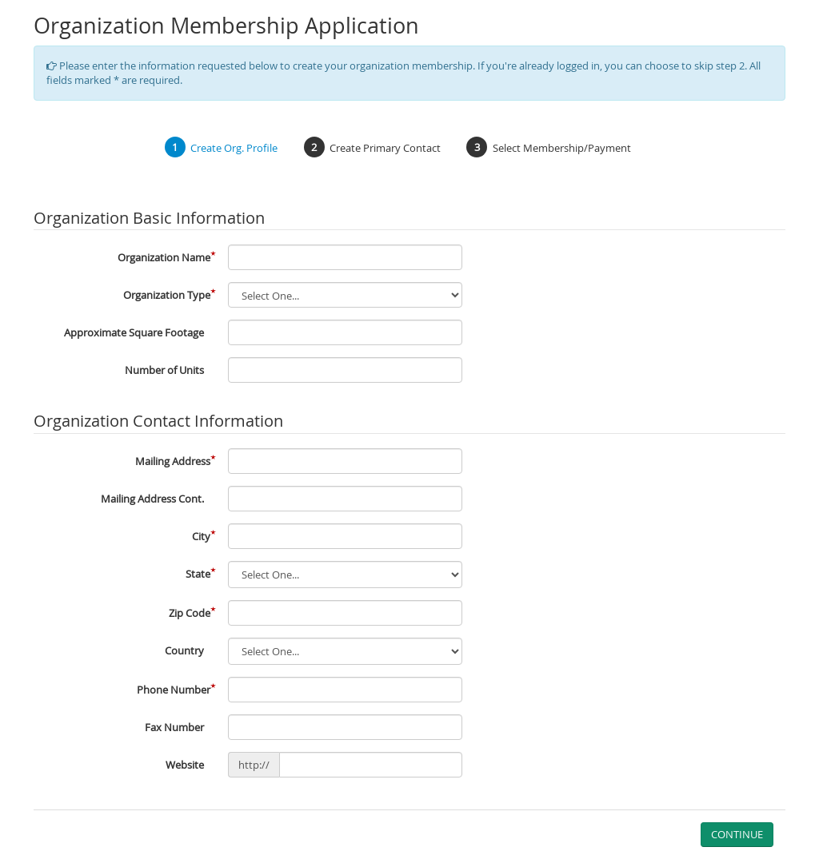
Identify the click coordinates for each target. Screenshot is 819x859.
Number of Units (164, 370)
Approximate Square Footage (134, 332)
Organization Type (166, 295)
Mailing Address (172, 461)
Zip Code (189, 613)
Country (184, 650)
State (198, 574)
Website (185, 765)
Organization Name (164, 257)
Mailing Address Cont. (152, 498)
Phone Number (173, 689)
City (201, 536)
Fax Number (174, 727)
